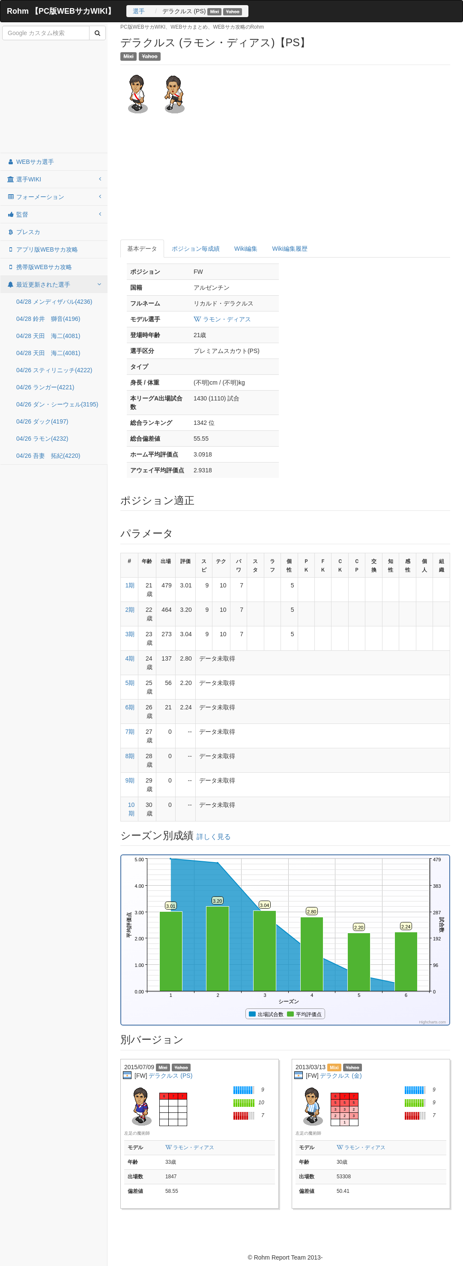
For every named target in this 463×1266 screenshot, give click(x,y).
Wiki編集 (245, 248)
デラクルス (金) (340, 1075)
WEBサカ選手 (30, 161)
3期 (129, 634)
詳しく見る (214, 836)
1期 (129, 585)
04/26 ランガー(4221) (45, 387)
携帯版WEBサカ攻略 (39, 267)
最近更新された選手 (54, 284)
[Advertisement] (54, 97)
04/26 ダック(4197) (42, 421)
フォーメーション (54, 197)
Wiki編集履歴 (289, 248)
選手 (139, 11)
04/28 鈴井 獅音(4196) (48, 318)
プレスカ (23, 231)
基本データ (142, 248)
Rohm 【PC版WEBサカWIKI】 (61, 11)
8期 (129, 756)
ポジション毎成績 (196, 248)
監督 (54, 214)
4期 (129, 658)
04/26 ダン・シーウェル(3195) (57, 404)
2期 (129, 609)
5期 (129, 682)
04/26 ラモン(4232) (42, 438)
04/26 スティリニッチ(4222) (54, 370)
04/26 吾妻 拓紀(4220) (48, 455)
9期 (129, 780)
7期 (129, 731)
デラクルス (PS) (170, 1075)
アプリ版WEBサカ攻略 (42, 249)
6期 (129, 707)
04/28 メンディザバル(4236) (54, 301)
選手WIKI (54, 179)
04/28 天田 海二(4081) (48, 335)
